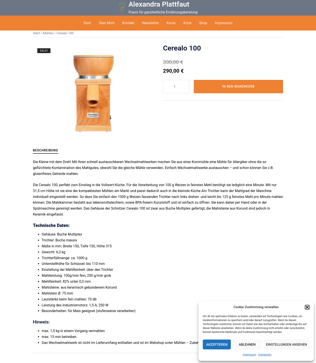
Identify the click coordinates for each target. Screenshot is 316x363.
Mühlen (48, 33)
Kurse (171, 23)
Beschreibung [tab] (45, 150)
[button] (307, 307)
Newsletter (150, 23)
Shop (203, 23)
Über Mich (107, 23)
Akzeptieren (217, 345)
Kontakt (128, 23)
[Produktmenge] (176, 86)
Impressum (249, 354)
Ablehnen (247, 345)
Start (87, 23)
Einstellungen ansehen (286, 345)
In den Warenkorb (238, 86)
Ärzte (187, 23)
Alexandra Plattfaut (159, 4)
